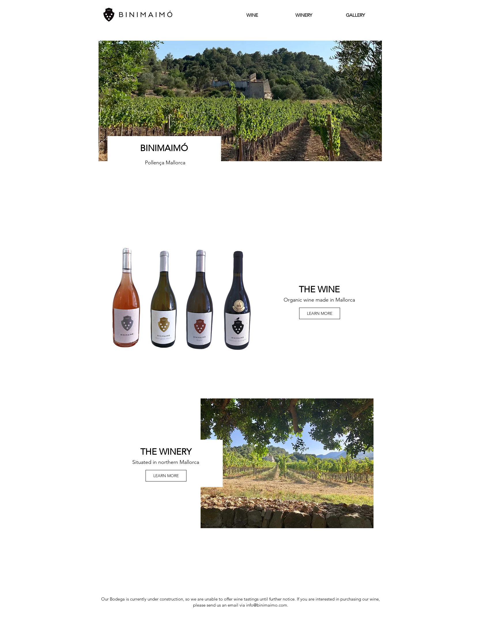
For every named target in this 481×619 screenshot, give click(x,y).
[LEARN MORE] (319, 313)
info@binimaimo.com (266, 605)
